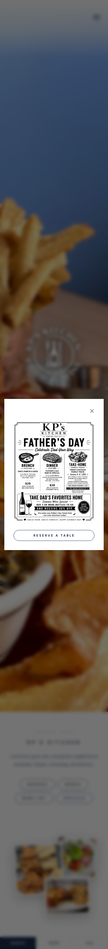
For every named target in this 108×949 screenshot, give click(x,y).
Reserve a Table (54, 535)
